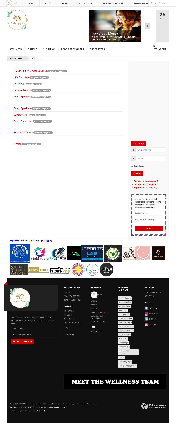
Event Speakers (22, 108)
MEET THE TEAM (88, 4)
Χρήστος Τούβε (125, 335)
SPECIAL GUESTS (23, 132)
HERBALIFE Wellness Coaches (30, 70)
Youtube (150, 324)
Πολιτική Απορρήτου (72, 300)
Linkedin (150, 319)
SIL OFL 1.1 (41, 411)
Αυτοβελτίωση (124, 306)
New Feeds (149, 296)
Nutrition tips (123, 343)
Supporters (20, 114)
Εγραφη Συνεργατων (72, 296)
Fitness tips (123, 310)
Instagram (151, 314)
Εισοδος (67, 292)
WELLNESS (17, 50)
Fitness (34, 50)
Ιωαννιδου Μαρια (125, 322)
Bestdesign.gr (15, 407)
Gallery (65, 3)
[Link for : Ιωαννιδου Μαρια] (115, 26)
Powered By (153, 406)
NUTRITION (50, 50)
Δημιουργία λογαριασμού (146, 181)
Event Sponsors (22, 96)
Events (31, 3)
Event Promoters (23, 121)
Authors (18, 83)
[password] (151, 158)
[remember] (132, 166)
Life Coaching (21, 77)
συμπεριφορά (124, 314)
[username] (151, 149)
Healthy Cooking (125, 298)
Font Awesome (15, 411)
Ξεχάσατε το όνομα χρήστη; (146, 184)
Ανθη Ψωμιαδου (125, 302)
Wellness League (69, 404)
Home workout (124, 347)
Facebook (151, 308)
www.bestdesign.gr (59, 407)
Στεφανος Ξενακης (126, 331)
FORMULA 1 (123, 339)
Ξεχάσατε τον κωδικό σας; (145, 188)
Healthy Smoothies (126, 326)
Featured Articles (153, 292)
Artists (17, 143)
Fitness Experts (22, 90)
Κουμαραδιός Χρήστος (127, 366)
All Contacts (96, 332)
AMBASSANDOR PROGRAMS (113, 3)
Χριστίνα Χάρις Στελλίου (124, 352)
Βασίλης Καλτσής (125, 318)
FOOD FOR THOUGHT (74, 50)
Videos (50, 4)
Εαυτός (121, 358)
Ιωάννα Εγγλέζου (125, 362)
